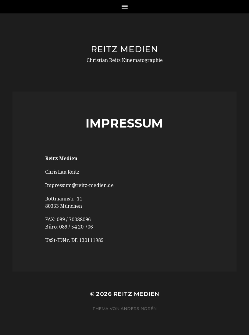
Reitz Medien (124, 49)
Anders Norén (139, 308)
